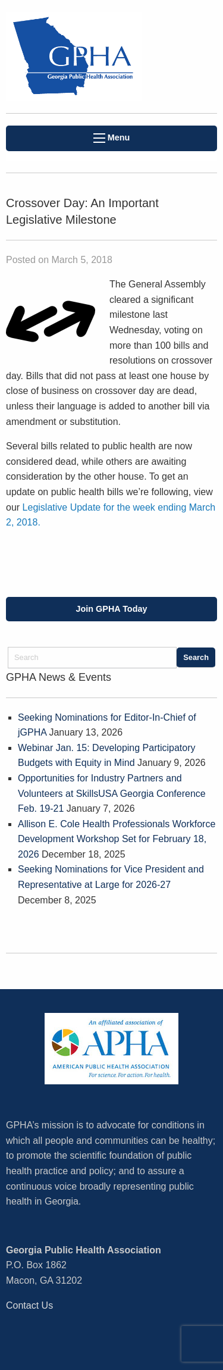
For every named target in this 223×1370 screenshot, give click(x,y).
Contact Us (29, 1305)
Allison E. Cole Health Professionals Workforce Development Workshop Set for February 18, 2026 (116, 839)
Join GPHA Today (111, 609)
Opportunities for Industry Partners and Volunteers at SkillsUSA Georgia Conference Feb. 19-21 (112, 793)
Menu (111, 138)
